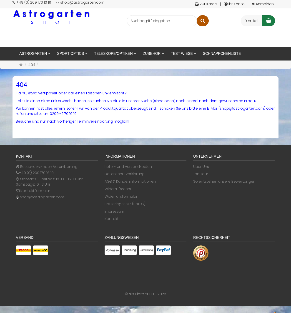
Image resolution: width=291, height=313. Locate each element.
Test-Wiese (183, 54)
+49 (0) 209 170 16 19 (36, 172)
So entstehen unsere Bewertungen (224, 181)
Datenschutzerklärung (125, 174)
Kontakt (112, 218)
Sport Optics (72, 54)
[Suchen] (203, 20)
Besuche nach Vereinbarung (47, 166)
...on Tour (200, 174)
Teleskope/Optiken (115, 54)
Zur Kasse (206, 4)
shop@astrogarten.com (42, 197)
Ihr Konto (234, 4)
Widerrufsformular (121, 196)
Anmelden (263, 4)
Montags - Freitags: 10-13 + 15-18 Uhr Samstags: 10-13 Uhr (49, 182)
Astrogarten (34, 54)
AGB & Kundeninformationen (130, 181)
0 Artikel (251, 20)
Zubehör (153, 54)
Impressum (114, 211)
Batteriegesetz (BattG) (125, 204)
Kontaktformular (33, 190)
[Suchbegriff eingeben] (162, 20)
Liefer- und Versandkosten (128, 166)
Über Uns (201, 166)
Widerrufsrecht (118, 189)
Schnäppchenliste (222, 54)
